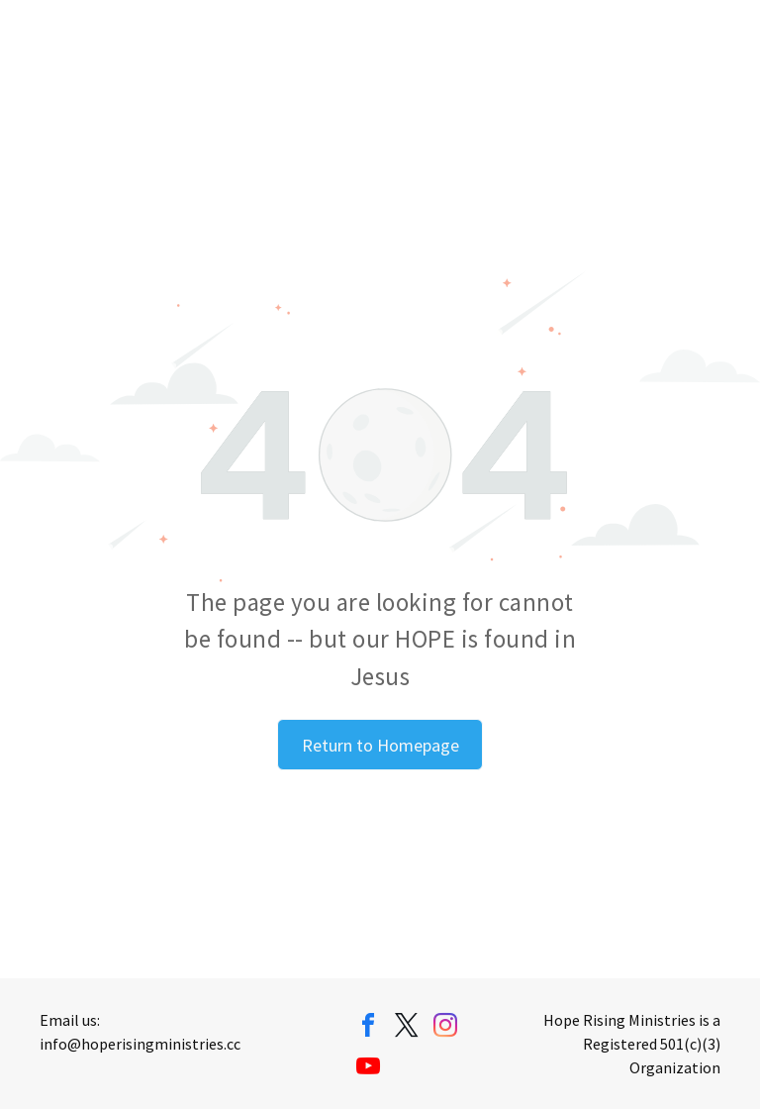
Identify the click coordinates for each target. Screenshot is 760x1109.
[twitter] (407, 1028)
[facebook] (368, 1028)
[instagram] (445, 1028)
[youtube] (368, 1069)
